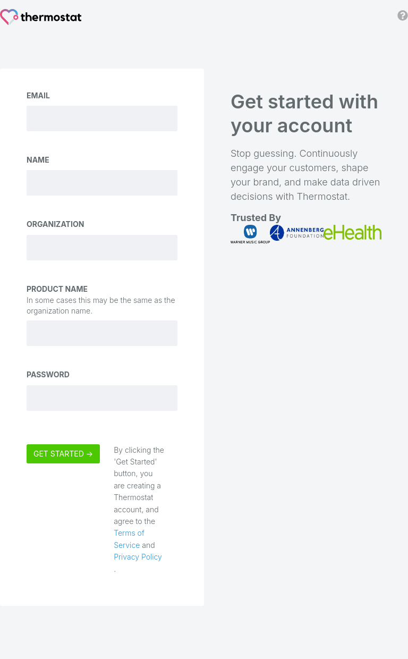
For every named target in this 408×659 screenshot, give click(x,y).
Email (38, 95)
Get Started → (63, 453)
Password (48, 374)
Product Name (57, 288)
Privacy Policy (138, 556)
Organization (55, 224)
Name (38, 159)
